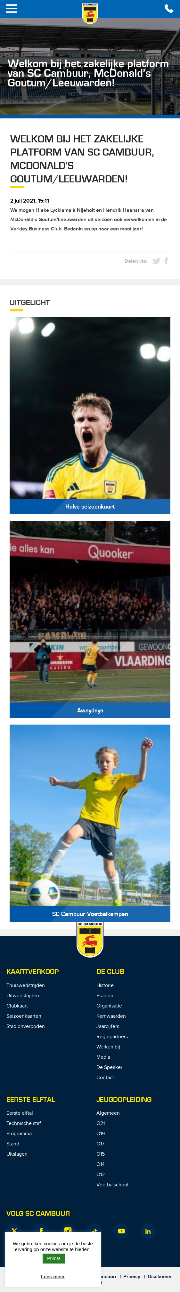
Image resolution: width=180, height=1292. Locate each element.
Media (103, 1057)
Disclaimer (160, 1277)
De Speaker (109, 1067)
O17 (100, 1144)
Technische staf (23, 1123)
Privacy (131, 1277)
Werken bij (108, 1047)
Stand (12, 1144)
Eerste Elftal (30, 1100)
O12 (100, 1175)
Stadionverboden (25, 1026)
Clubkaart (17, 1006)
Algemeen (108, 1113)
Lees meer (53, 1276)
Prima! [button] (53, 1258)
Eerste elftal (19, 1113)
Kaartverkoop (32, 972)
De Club (110, 972)
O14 (100, 1164)
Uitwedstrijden (22, 996)
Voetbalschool (112, 1185)
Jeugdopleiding (123, 1100)
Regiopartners (112, 1037)
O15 (100, 1154)
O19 (100, 1134)
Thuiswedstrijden (25, 986)
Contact (105, 1078)
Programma (19, 1134)
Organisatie (109, 1006)
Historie (105, 986)
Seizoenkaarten (23, 1016)
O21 (100, 1123)
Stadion (104, 996)
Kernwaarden (111, 1016)
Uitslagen (17, 1154)
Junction (106, 1277)
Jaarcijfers (107, 1026)
